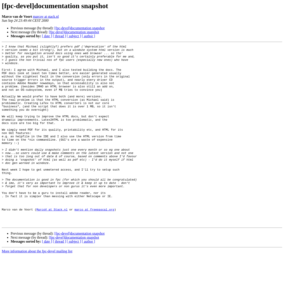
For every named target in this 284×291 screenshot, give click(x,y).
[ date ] (47, 36)
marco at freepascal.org (94, 243)
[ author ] (88, 36)
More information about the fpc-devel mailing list (37, 287)
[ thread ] (59, 36)
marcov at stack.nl (46, 16)
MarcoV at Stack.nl (51, 243)
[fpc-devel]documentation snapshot (79, 28)
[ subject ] (74, 36)
